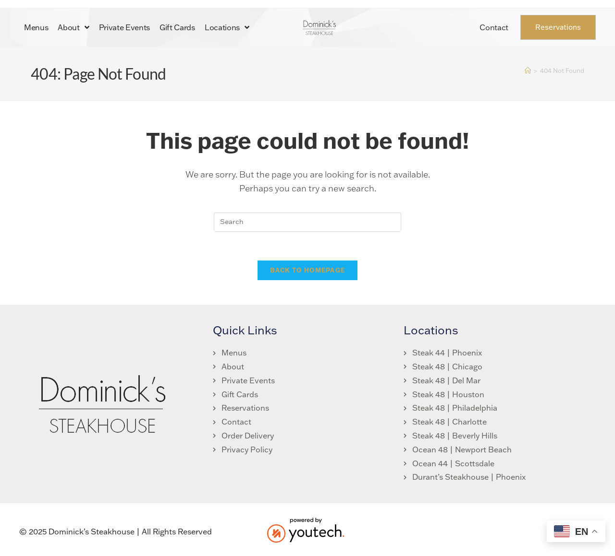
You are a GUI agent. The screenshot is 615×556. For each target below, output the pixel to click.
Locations (227, 27)
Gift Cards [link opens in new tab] (177, 27)
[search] (307, 222)
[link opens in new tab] (244, 395)
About (73, 27)
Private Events (124, 27)
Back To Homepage (307, 270)
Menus (36, 27)
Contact (494, 27)
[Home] (528, 70)
